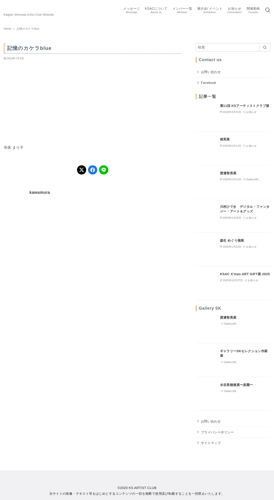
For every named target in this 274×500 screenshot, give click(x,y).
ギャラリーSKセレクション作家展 (244, 353)
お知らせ (234, 10)
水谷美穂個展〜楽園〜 (236, 385)
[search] (264, 47)
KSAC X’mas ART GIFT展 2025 (245, 274)
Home (8, 28)
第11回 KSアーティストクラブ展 (244, 106)
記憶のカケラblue (28, 28)
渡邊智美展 (228, 173)
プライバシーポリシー (217, 432)
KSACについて (156, 10)
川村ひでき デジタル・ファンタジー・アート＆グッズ (245, 209)
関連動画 (253, 10)
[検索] (267, 10)
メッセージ (131, 10)
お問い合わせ (211, 72)
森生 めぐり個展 (232, 240)
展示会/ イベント (210, 10)
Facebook (208, 83)
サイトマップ (211, 443)
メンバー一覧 (182, 10)
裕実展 (225, 139)
